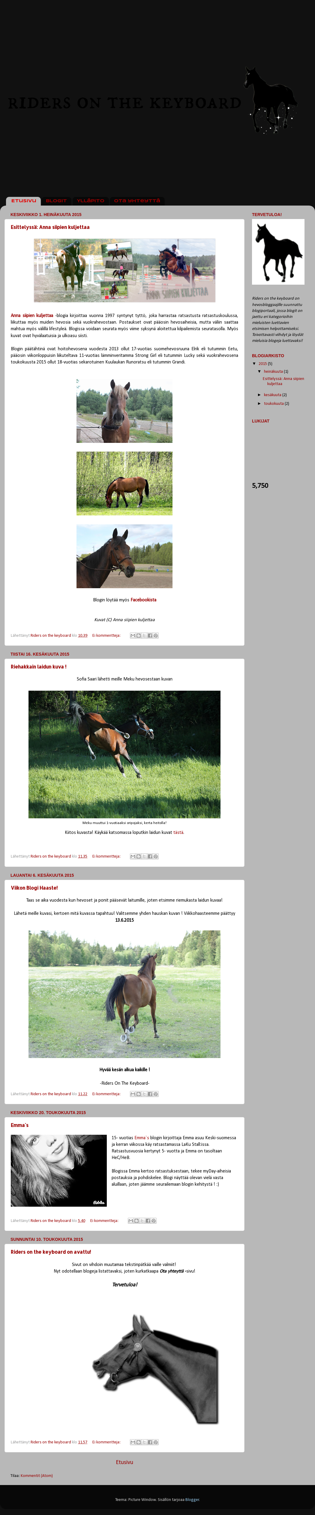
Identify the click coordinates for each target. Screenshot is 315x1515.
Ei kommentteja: (107, 635)
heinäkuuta (274, 371)
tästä (178, 832)
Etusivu (23, 201)
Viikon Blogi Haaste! (34, 888)
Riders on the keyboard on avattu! (51, 1252)
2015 (263, 364)
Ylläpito (90, 201)
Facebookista (143, 600)
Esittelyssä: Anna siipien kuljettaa (50, 227)
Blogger (192, 1500)
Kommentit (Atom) (37, 1476)
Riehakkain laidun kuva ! (38, 666)
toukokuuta (274, 404)
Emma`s (19, 1125)
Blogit (56, 201)
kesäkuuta (273, 395)
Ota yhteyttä (137, 201)
